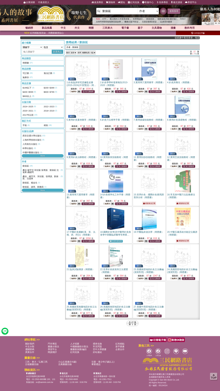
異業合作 (29, 352)
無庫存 (73, 91)
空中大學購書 (99, 349)
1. (81, 85)
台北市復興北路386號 (35, 376)
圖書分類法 (53, 346)
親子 (140, 27)
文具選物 (157, 27)
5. (82, 120)
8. (182, 120)
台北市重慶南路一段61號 (104, 376)
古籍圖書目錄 (32, 364)
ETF (104, 19)
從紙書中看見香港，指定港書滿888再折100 (191, 38)
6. (115, 120)
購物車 (110, 2)
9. (82, 157)
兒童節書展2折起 (149, 22)
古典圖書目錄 (65, 364)
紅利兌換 (133, 2)
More (42, 156)
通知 (121, 2)
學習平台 (191, 2)
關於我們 (29, 344)
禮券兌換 (97, 344)
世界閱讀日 (138, 19)
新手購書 (119, 346)
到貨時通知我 (116, 241)
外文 (77, 27)
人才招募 (74, 344)
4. (179, 82)
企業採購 (29, 2)
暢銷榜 (29, 27)
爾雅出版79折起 (131, 22)
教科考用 (190, 27)
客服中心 (148, 2)
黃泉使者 (150, 19)
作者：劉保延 (72, 47)
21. (80, 269)
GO (163, 11)
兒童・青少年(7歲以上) (102, 362)
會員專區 (97, 2)
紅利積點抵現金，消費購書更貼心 (44, 33)
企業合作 (119, 349)
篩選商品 (57, 52)
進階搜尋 (173, 11)
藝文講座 (176, 2)
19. (149, 232)
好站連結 (97, 352)
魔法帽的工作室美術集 (119, 19)
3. (149, 82)
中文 (63, 27)
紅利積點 (119, 344)
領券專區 (162, 2)
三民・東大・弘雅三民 (36, 362)
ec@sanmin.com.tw (44, 382)
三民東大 (107, 27)
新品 (47, 27)
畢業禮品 (95, 364)
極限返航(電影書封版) (167, 19)
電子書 (125, 27)
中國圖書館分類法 (79, 346)
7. (149, 120)
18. (115, 235)
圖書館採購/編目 (78, 349)
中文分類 (29, 346)
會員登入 (43, 2)
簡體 (91, 27)
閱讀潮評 (52, 352)
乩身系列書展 (166, 22)
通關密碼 (29, 349)
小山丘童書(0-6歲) (67, 362)
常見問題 (97, 346)
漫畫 (173, 27)
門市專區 (52, 344)
